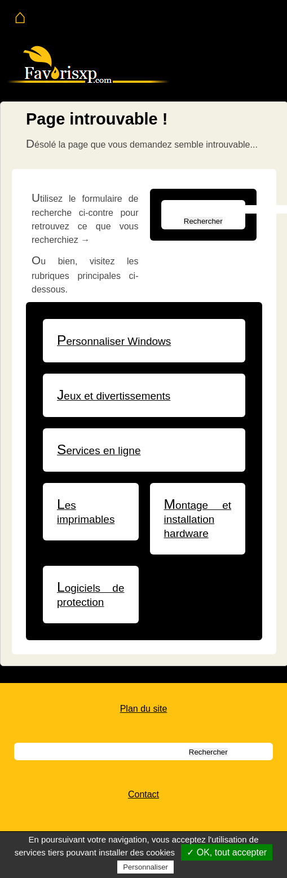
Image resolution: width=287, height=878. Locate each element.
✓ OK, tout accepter (227, 852)
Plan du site (143, 708)
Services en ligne (99, 450)
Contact (143, 794)
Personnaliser (145, 867)
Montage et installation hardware (198, 519)
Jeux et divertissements (113, 396)
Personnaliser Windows (114, 341)
